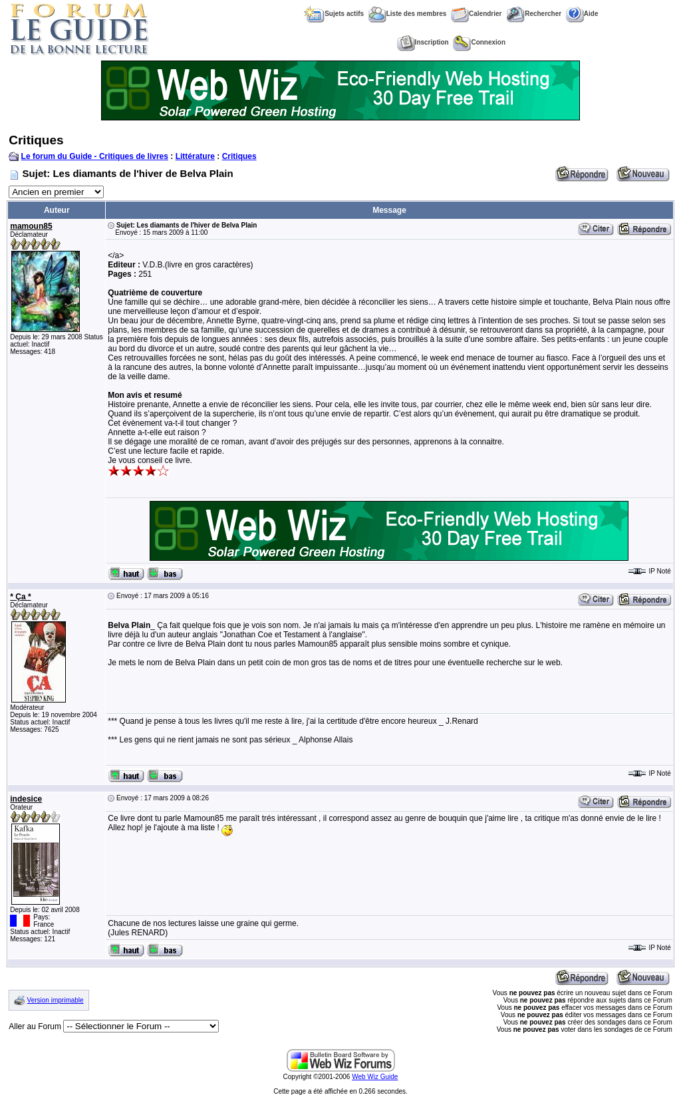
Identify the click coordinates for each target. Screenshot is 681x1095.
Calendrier (476, 13)
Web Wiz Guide (375, 1076)
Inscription (423, 42)
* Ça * (20, 596)
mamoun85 (31, 226)
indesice (26, 799)
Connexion (479, 42)
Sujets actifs (334, 13)
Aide (582, 13)
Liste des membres (407, 13)
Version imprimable (55, 1000)
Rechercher (533, 13)
